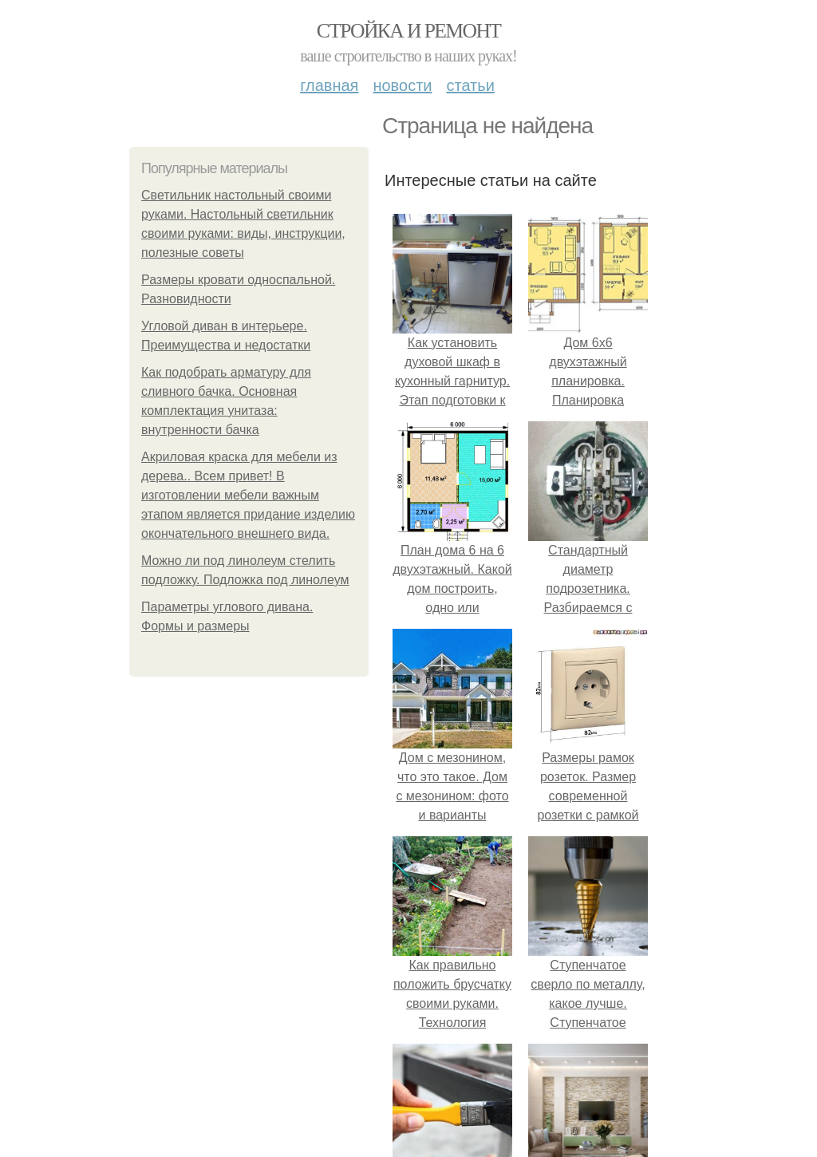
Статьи (470, 85)
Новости (402, 85)
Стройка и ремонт (409, 30)
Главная (329, 85)
